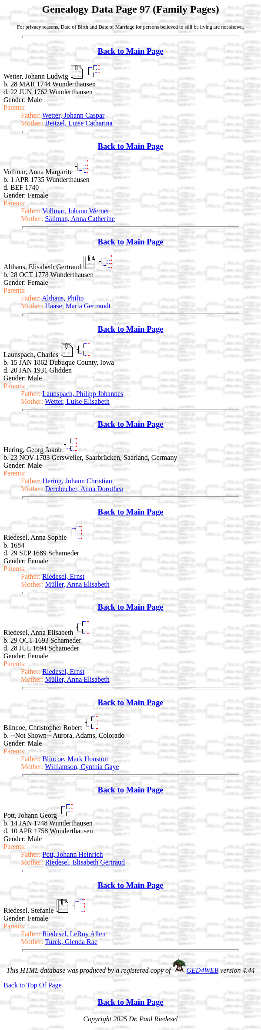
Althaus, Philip (63, 298)
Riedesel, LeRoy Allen (73, 934)
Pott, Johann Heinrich (72, 854)
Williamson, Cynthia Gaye (82, 766)
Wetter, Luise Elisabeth (77, 401)
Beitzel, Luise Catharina (79, 123)
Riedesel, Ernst (63, 576)
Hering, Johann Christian (77, 481)
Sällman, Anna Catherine (80, 218)
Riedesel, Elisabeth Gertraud (85, 862)
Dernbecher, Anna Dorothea (84, 488)
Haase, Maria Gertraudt (78, 306)
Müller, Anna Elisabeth (77, 584)
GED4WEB (203, 970)
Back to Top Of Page (32, 985)
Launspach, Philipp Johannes (82, 393)
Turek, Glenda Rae (71, 941)
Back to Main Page (130, 51)
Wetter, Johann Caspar (73, 115)
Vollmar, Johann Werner (75, 211)
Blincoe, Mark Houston (75, 759)
